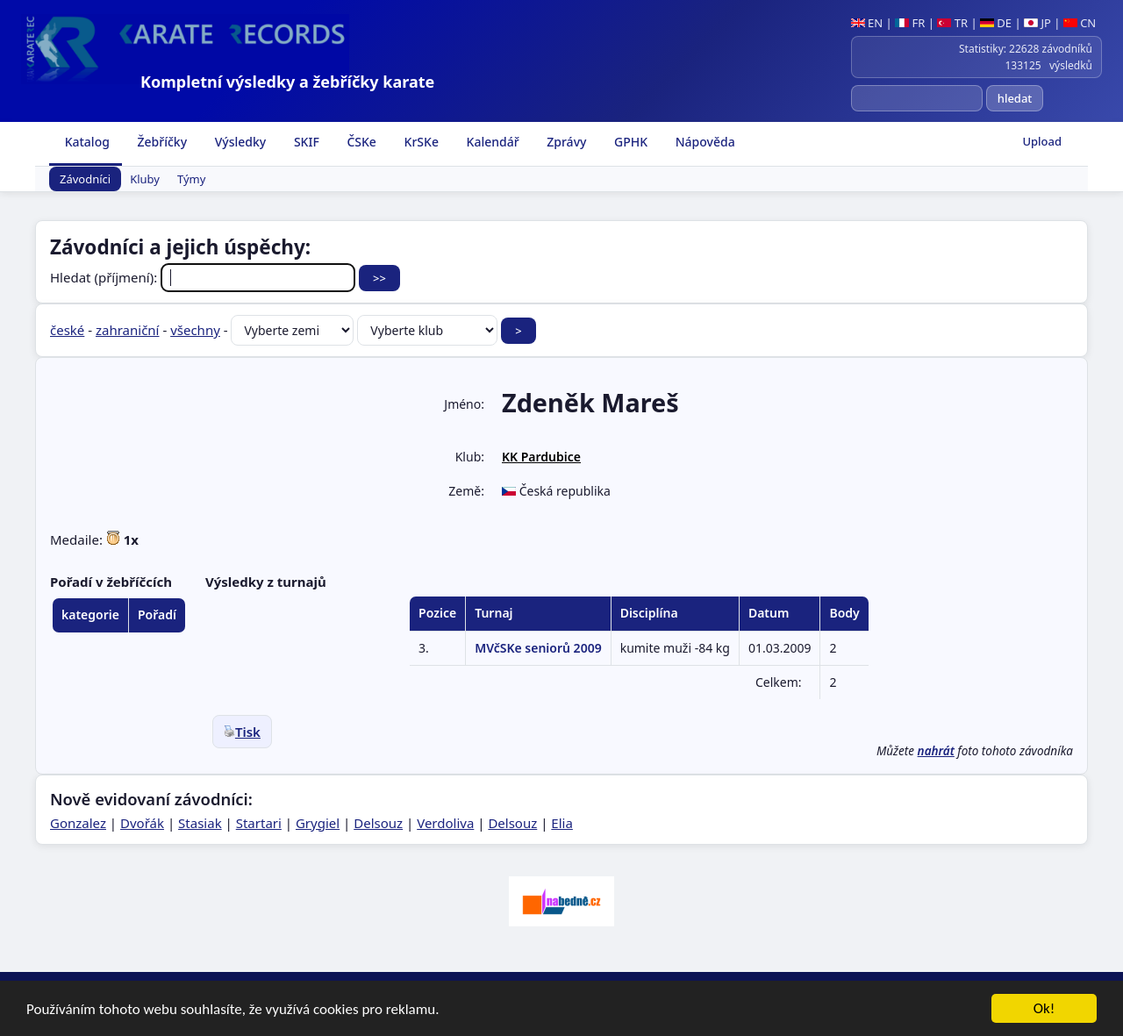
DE (996, 23)
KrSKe (420, 141)
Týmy (191, 179)
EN (867, 23)
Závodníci (85, 179)
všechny (195, 330)
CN (1079, 23)
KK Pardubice (541, 456)
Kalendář (491, 141)
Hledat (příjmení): (204, 277)
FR (910, 23)
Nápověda (703, 141)
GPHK (629, 141)
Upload (1042, 141)
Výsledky (238, 141)
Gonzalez (78, 823)
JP (1037, 23)
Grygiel (318, 823)
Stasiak (200, 823)
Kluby (145, 179)
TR (952, 23)
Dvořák (142, 823)
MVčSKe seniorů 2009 (538, 647)
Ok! (1044, 1010)
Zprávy (565, 141)
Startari (259, 823)
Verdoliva (445, 823)
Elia (562, 823)
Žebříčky (160, 141)
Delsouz (378, 823)
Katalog (85, 141)
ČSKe (360, 141)
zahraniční (128, 330)
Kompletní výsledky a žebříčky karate (287, 81)
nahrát (936, 751)
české (67, 330)
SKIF (304, 141)
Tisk (242, 731)
